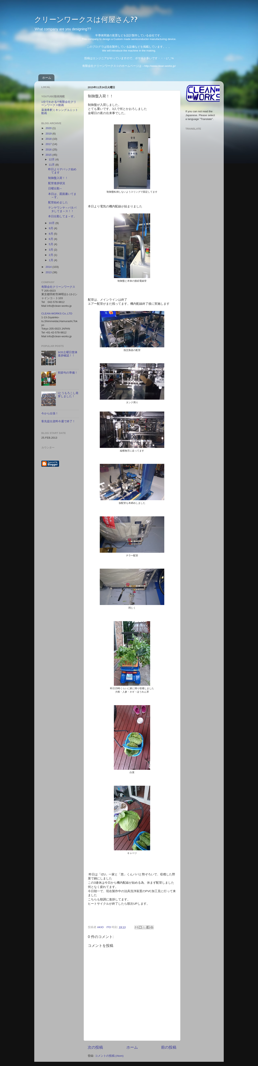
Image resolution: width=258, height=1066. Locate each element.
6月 (51, 239)
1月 (51, 260)
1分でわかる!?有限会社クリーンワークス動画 (58, 103)
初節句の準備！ (68, 372)
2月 (51, 254)
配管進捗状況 (56, 183)
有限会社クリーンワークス (58, 286)
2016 (49, 149)
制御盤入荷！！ (58, 178)
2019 (49, 133)
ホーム (46, 77)
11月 (52, 164)
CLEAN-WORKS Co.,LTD (56, 313)
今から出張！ (49, 413)
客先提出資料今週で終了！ (58, 421)
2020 (49, 128)
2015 (49, 154)
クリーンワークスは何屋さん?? (86, 19)
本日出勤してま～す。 (62, 216)
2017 (49, 144)
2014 (49, 266)
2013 (49, 272)
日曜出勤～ (55, 188)
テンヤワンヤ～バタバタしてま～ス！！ (62, 209)
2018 (49, 138)
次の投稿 (95, 1047)
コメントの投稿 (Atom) (109, 1055)
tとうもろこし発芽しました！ (68, 395)
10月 (52, 223)
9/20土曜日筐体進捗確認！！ (67, 354)
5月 (51, 244)
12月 (52, 159)
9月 (51, 228)
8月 (51, 233)
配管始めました (58, 202)
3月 (51, 249)
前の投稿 (168, 1047)
